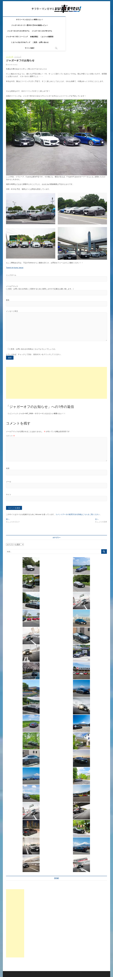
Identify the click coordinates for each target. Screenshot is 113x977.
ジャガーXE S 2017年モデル (47, 25)
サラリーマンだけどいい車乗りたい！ (32, 19)
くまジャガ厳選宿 (26, 31)
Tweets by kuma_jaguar (14, 251)
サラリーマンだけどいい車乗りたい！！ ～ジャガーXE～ (27, 969)
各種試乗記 (88, 25)
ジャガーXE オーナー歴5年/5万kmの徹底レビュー (67, 19)
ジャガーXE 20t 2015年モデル (23, 25)
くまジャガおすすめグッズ (44, 31)
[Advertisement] (56, 366)
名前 (7, 452)
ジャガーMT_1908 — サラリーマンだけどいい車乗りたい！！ (42, 397)
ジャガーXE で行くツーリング (70, 25)
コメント (10, 419)
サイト (8, 478)
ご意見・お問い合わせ (64, 31)
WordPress (69, 969)
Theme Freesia (60, 969)
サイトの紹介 (79, 31)
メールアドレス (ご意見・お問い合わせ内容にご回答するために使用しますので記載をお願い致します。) (56, 272)
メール (8, 465)
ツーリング (17, 39)
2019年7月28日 (11, 48)
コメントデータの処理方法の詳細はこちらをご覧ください (77, 498)
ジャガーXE (9, 39)
